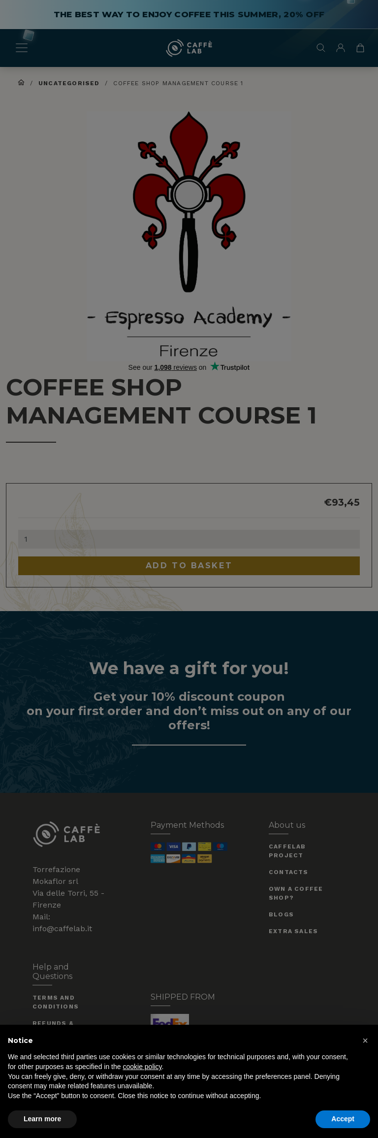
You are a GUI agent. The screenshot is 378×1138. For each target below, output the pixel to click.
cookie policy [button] (142, 1067)
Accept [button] (342, 1119)
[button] (365, 1040)
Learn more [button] (42, 1119)
